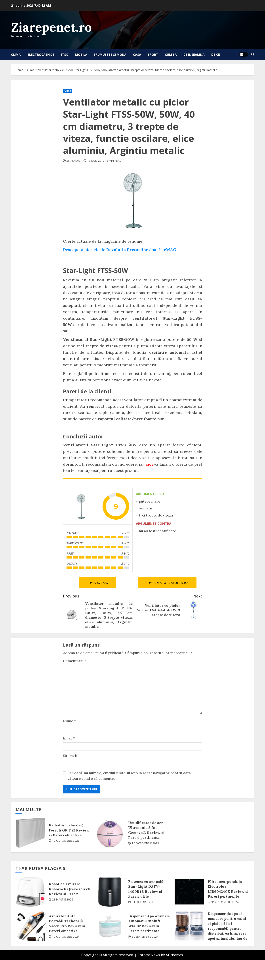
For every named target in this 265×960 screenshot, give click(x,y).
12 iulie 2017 (96, 161)
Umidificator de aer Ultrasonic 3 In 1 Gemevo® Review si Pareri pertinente (110, 833)
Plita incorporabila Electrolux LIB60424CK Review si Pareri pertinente (189, 892)
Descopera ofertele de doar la (120, 249)
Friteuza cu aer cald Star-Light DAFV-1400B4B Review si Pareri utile (110, 892)
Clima (16, 54)
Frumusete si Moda (110, 54)
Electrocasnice (40, 54)
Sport (153, 54)
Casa (137, 54)
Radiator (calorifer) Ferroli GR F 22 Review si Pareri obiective (30, 833)
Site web (70, 755)
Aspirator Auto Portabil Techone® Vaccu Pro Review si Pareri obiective (30, 926)
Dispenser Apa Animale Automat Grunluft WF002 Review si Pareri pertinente (110, 926)
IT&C (65, 54)
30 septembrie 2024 (145, 937)
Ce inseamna (194, 54)
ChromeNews (148, 954)
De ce (215, 54)
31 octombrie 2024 (224, 902)
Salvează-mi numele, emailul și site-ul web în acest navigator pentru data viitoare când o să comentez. (129, 776)
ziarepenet (74, 161)
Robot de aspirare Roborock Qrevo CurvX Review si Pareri (30, 892)
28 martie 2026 (62, 899)
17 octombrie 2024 (65, 937)
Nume (69, 721)
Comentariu (74, 661)
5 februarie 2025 (143, 902)
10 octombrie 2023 (145, 843)
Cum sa (171, 54)
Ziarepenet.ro (51, 27)
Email (69, 738)
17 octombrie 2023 (65, 841)
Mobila (81, 54)
